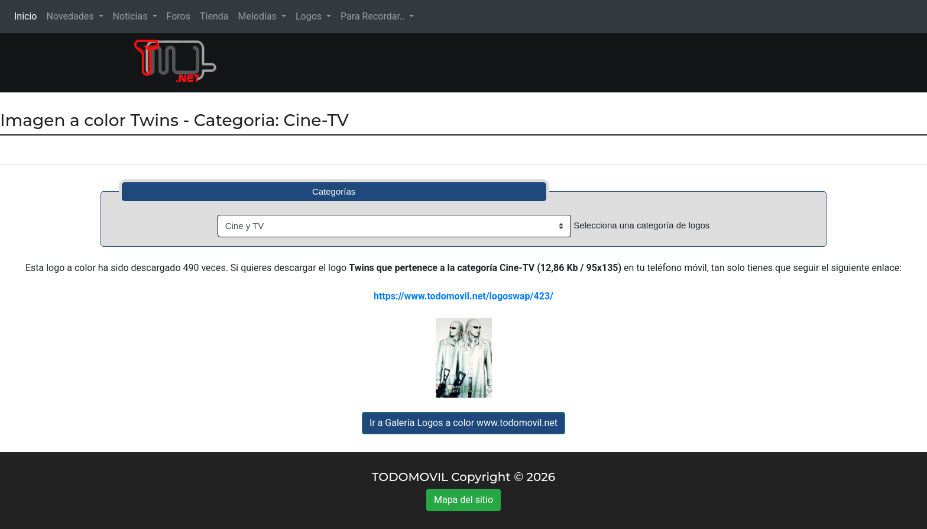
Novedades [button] (71, 16)
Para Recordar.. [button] (374, 16)
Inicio (27, 15)
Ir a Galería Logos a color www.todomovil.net (463, 422)
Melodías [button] (258, 16)
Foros (178, 16)
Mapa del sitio (463, 499)
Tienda (214, 16)
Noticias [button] (131, 16)
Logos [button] (310, 16)
